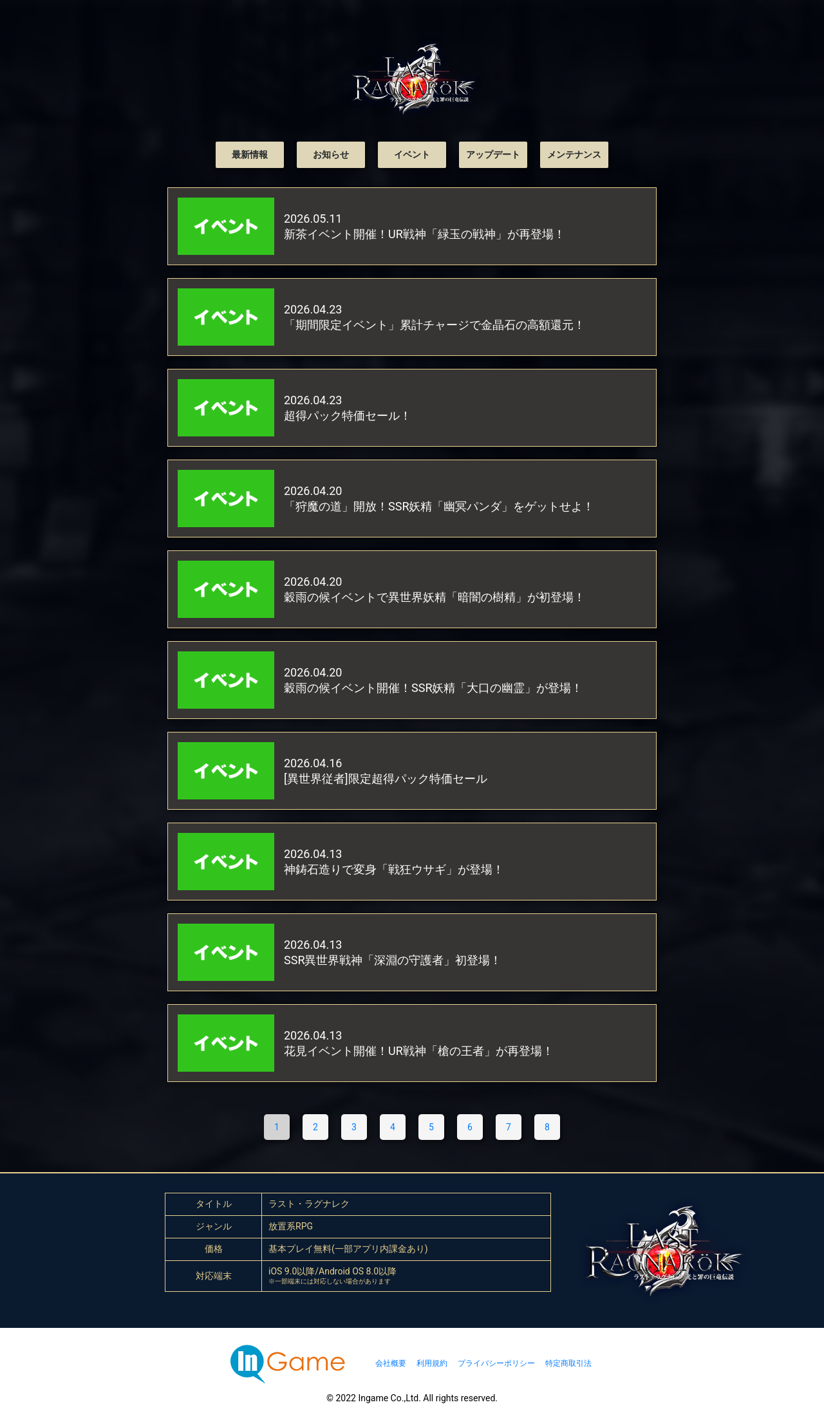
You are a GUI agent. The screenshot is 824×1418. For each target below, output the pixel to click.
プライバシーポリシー (496, 1363)
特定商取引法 (568, 1363)
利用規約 (432, 1363)
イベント (412, 154)
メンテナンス (574, 154)
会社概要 (390, 1363)
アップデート (493, 154)
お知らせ (331, 154)
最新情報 (250, 154)
